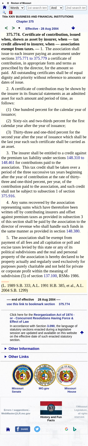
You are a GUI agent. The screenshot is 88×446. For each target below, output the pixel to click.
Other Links (18, 357)
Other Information (23, 349)
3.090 (51, 326)
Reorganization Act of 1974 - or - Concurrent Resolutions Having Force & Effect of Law (42, 318)
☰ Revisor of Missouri (18, 3)
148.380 (73, 231)
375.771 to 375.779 (31, 58)
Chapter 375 (25, 21)
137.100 (50, 275)
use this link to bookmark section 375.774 (38, 304)
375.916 (8, 196)
